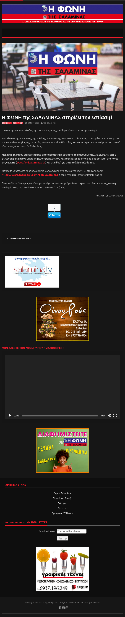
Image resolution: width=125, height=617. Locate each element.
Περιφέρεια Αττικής (62, 498)
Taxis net (62, 508)
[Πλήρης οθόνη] (115, 415)
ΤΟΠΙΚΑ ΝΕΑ (18, 123)
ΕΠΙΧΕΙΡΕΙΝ (6, 123)
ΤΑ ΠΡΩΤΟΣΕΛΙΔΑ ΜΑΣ (18, 238)
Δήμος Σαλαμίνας (62, 493)
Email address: (63, 531)
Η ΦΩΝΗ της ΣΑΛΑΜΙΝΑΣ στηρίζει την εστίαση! (57, 117)
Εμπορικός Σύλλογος (62, 513)
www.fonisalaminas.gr (31, 162)
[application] (62, 387)
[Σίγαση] (109, 415)
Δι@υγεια (62, 503)
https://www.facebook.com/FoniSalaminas (30, 174)
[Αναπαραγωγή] (10, 415)
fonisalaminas (49, 123)
